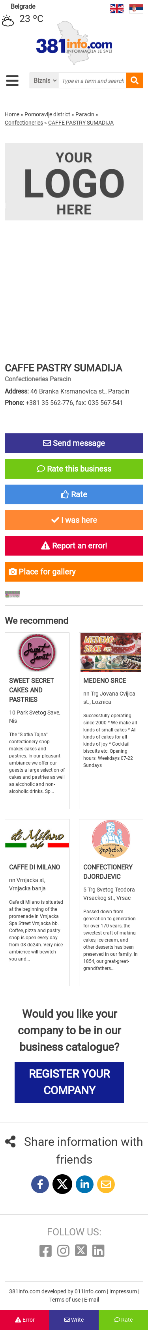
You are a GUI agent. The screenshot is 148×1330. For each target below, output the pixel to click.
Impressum (123, 1291)
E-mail (91, 1299)
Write (74, 1320)
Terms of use (65, 1299)
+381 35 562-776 (49, 403)
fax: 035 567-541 (99, 403)
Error (25, 1320)
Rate (123, 1320)
